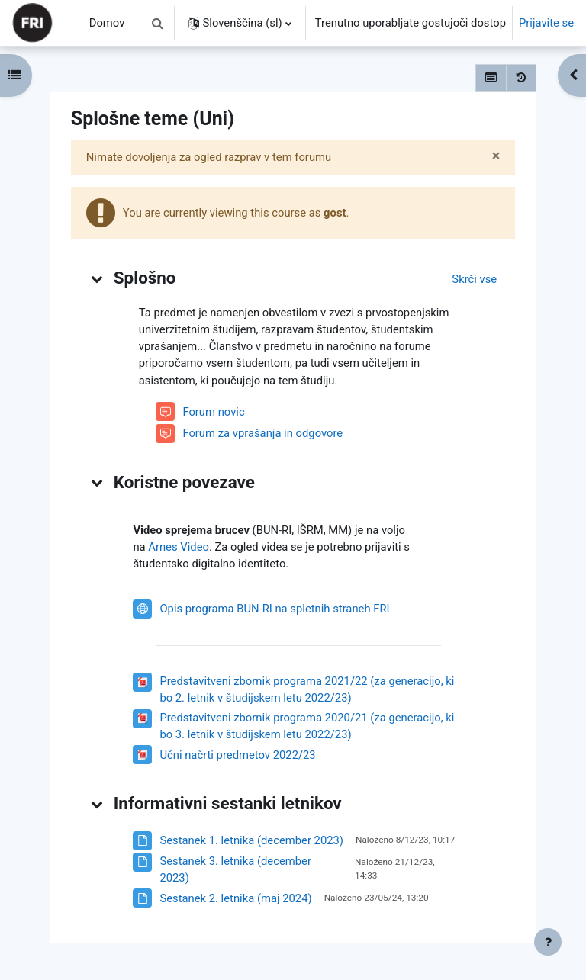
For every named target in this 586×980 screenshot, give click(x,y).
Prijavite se (546, 23)
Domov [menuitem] (107, 23)
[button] (158, 23)
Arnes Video (178, 547)
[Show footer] (548, 942)
